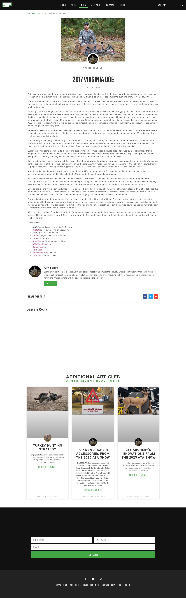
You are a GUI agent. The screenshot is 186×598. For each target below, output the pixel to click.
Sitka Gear (37, 250)
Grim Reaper (38, 241)
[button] (182, 5)
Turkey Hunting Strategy (47, 447)
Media (74, 4)
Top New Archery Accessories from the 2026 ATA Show (93, 453)
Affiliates (95, 4)
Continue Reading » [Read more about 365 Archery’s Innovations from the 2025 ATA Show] (138, 475)
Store (123, 4)
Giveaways (110, 4)
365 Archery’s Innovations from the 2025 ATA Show (139, 453)
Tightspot (37, 255)
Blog (83, 4)
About (63, 4)
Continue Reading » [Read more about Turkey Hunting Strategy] (47, 466)
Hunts (34, 13)
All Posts (50, 283)
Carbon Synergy (40, 247)
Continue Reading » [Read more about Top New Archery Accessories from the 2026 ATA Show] (93, 490)
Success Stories (44, 13)
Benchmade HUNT (41, 253)
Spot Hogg (37, 230)
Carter (35, 238)
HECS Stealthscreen (42, 244)
